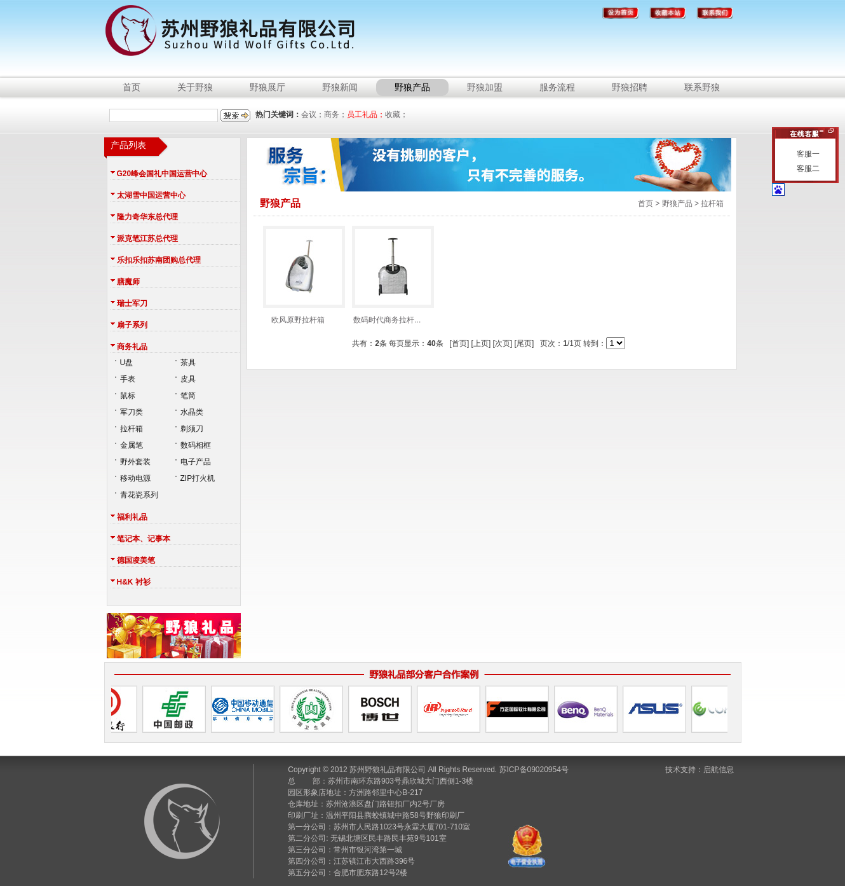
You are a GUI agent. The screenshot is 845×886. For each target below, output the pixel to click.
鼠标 (127, 395)
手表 (127, 379)
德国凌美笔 (136, 560)
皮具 (188, 379)
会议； (312, 114)
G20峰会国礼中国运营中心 (162, 173)
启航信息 (718, 769)
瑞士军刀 (132, 303)
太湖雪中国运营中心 (151, 195)
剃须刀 (191, 428)
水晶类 (191, 412)
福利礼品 (132, 517)
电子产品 (195, 461)
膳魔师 (128, 281)
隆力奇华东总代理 (147, 216)
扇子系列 (132, 325)
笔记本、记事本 (143, 538)
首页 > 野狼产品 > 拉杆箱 (681, 203)
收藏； (396, 114)
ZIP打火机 (197, 478)
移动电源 (135, 478)
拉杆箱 (131, 428)
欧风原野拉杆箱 (298, 261)
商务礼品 (132, 346)
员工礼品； (366, 114)
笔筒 (188, 395)
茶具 (188, 362)
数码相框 (195, 445)
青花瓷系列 (139, 494)
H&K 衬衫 (134, 582)
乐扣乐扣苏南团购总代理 (159, 260)
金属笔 (131, 445)
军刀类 (131, 412)
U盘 (126, 362)
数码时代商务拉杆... (387, 261)
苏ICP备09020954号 (534, 769)
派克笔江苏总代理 (147, 238)
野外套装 (135, 461)
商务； (335, 114)
